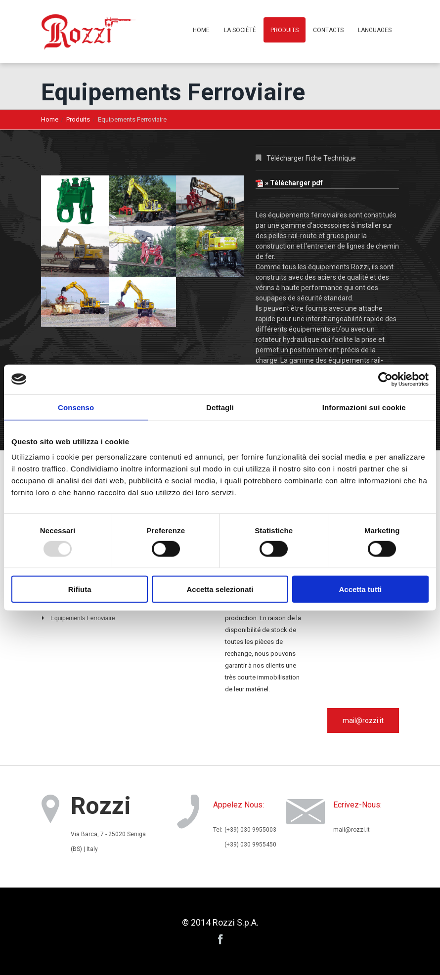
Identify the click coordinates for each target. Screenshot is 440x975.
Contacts (328, 30)
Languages (375, 30)
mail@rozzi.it (363, 720)
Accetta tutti (360, 589)
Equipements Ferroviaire (82, 618)
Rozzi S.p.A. (236, 922)
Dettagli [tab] (220, 407)
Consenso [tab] (76, 407)
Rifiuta (79, 589)
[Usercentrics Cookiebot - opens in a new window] (385, 379)
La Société (240, 30)
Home (201, 30)
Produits (284, 30)
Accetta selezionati (219, 589)
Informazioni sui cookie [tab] (364, 407)
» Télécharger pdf (289, 183)
